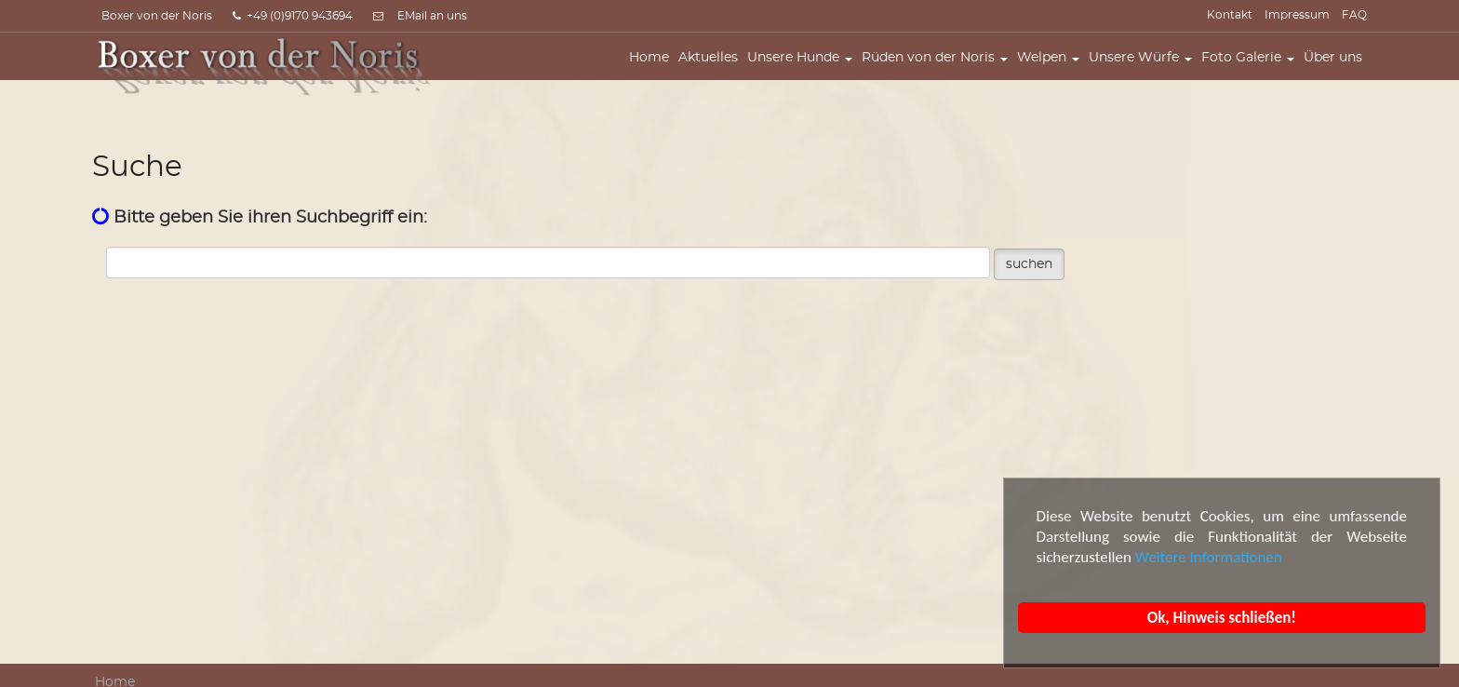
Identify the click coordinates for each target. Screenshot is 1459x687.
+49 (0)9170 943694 (293, 15)
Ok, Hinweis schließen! (1221, 617)
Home (654, 71)
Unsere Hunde (804, 71)
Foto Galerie (1252, 71)
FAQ (1354, 14)
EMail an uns (432, 15)
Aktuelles (713, 71)
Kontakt (1229, 14)
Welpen (1053, 71)
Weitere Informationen (1208, 557)
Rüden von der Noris (939, 71)
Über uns (1337, 71)
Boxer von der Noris (156, 15)
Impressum (1297, 14)
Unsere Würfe (1145, 71)
